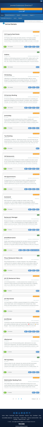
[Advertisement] (18, 405)
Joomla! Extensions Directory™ (21, 5)
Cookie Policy (23, 417)
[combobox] (33, 21)
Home (2, 15)
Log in (15, 18)
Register (20, 18)
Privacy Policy (16, 417)
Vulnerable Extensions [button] (6, 18)
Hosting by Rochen (21, 426)
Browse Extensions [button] (10, 15)
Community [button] (25, 15)
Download (21, 9)
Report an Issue (22, 419)
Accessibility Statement (7, 417)
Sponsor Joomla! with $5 (32, 417)
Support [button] (32, 15)
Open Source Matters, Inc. (20, 421)
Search (18, 15)
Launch (21, 11)
